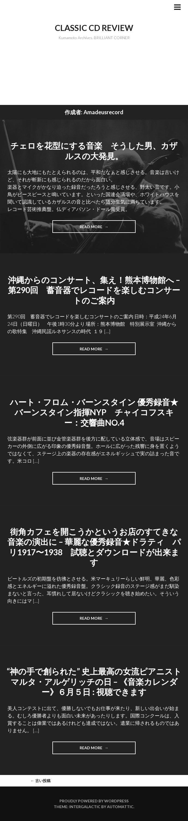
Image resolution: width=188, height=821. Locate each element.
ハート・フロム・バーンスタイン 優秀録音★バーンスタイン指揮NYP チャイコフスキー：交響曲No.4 (94, 412)
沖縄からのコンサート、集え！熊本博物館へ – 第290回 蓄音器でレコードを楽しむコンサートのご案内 (94, 290)
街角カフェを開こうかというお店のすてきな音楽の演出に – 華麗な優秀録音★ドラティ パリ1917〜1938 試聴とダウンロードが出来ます (94, 547)
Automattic (120, 806)
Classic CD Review (94, 28)
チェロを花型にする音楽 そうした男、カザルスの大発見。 (94, 151)
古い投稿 (40, 780)
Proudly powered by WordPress (94, 801)
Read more (96, 228)
